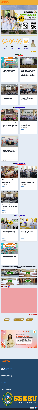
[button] (2, 19)
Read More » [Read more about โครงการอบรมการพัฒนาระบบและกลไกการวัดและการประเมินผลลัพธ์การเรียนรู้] (4, 210)
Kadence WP (22, 408)
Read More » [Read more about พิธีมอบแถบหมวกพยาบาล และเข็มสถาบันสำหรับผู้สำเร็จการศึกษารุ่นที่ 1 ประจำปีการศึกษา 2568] (22, 129)
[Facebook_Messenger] (36, 408)
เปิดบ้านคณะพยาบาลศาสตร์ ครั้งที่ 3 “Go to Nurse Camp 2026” (9, 71)
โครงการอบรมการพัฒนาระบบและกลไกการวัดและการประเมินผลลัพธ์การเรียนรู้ (9, 205)
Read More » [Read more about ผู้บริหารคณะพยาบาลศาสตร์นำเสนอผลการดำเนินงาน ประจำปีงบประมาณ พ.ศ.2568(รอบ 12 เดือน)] (4, 186)
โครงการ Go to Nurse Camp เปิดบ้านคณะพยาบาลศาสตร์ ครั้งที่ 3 (10, 97)
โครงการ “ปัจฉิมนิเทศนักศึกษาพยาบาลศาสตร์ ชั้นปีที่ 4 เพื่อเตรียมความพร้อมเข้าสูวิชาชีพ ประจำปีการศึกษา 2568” (28, 181)
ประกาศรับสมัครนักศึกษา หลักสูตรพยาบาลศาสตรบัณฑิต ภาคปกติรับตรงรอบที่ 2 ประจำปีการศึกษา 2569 (9, 233)
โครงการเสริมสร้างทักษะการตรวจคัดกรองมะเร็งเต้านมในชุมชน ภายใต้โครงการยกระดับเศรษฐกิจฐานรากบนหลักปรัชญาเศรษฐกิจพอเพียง (10, 124)
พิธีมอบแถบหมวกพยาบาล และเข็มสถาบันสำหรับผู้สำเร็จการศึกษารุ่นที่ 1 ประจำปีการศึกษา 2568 (28, 124)
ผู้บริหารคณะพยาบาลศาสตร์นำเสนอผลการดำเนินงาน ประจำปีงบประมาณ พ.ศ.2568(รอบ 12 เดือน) (9, 181)
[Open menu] (37, 2)
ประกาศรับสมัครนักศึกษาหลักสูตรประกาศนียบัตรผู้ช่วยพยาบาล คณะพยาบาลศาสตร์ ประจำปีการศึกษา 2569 (28, 233)
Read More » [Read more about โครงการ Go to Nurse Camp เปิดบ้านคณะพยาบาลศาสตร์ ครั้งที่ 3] (4, 100)
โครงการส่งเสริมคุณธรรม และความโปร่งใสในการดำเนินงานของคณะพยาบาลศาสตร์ (27, 98)
